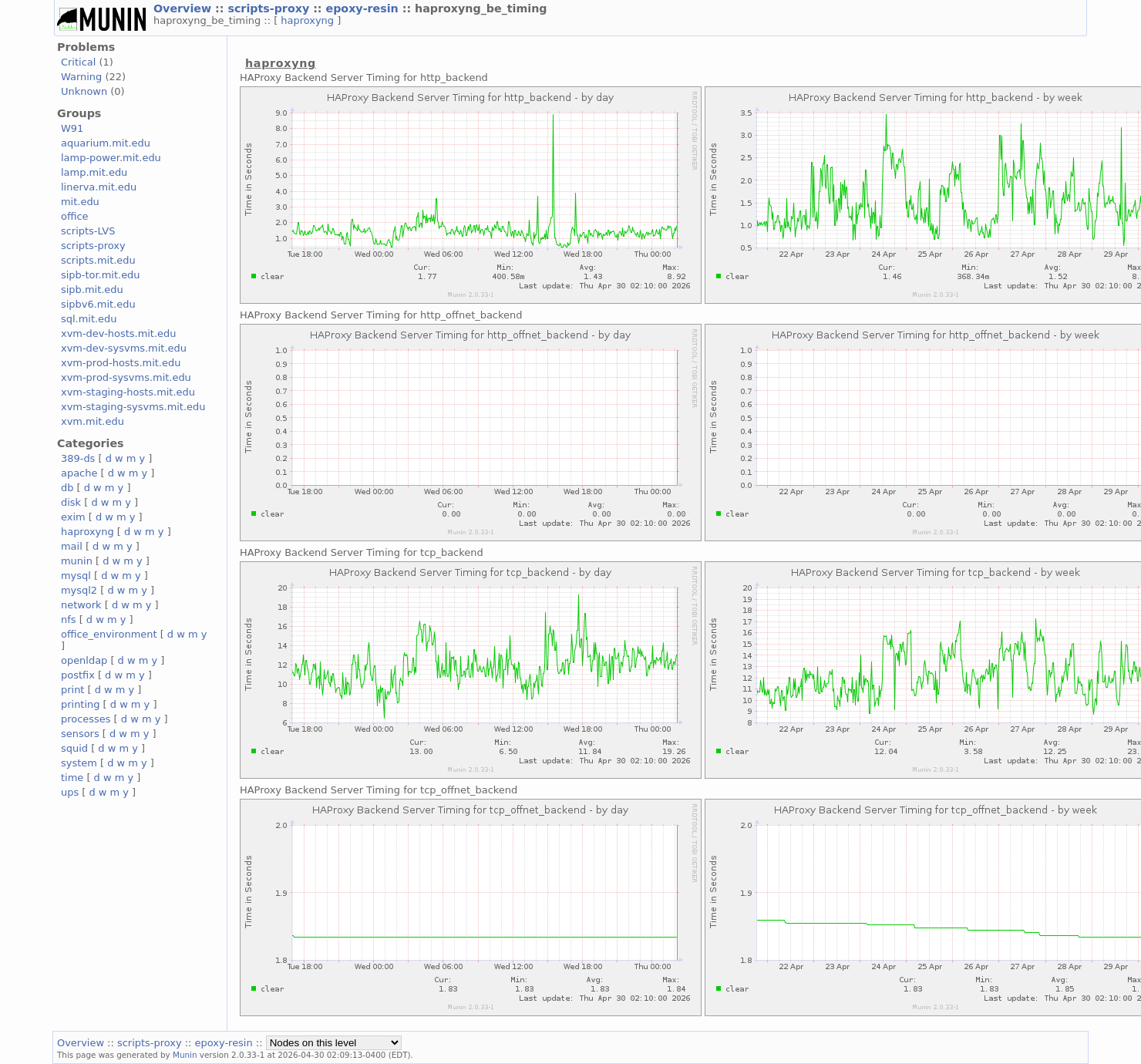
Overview (184, 8)
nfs (68, 619)
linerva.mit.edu (98, 187)
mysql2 (79, 590)
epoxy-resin (364, 8)
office (75, 216)
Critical (78, 62)
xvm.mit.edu (92, 421)
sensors (80, 733)
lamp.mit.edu (94, 172)
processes (86, 719)
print (72, 689)
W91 (72, 128)
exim (73, 517)
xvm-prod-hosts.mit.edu (120, 363)
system (79, 763)
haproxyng (309, 20)
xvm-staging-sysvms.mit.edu (133, 406)
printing (80, 704)
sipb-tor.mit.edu (100, 275)
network (81, 605)
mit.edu (80, 201)
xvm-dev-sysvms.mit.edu (124, 348)
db (67, 487)
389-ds (78, 458)
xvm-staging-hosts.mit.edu (128, 392)
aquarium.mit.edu (105, 143)
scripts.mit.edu (98, 260)
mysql (76, 575)
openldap (84, 660)
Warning (81, 76)
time (72, 777)
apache (79, 473)
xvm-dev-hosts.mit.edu (118, 333)
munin (77, 561)
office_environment (109, 634)
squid (74, 748)
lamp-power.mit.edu (111, 157)
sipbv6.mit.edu (98, 304)
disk (71, 502)
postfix (78, 675)
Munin (185, 1054)
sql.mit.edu (89, 319)
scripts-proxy (270, 8)
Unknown (84, 91)
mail (71, 546)
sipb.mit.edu (92, 289)
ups (70, 792)
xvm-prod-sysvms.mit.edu (126, 377)
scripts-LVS (88, 231)
